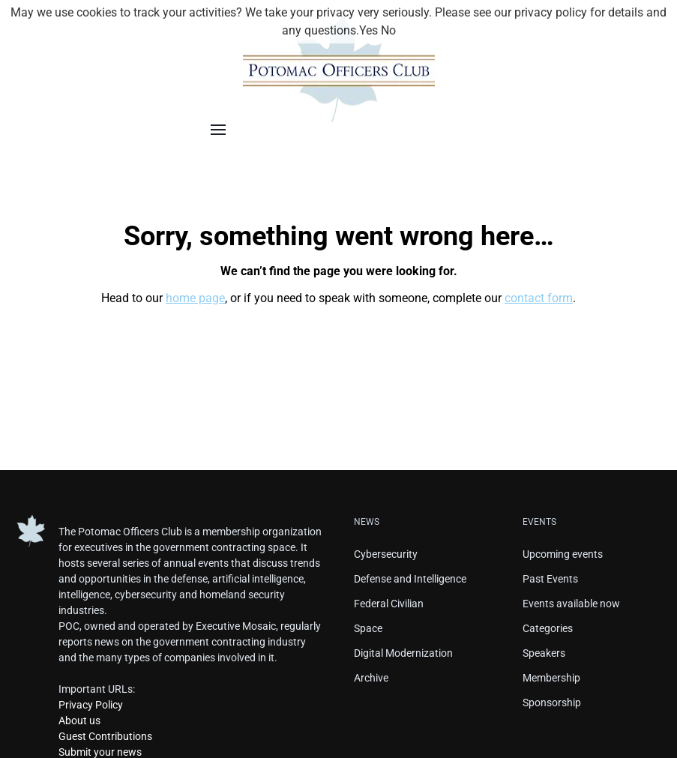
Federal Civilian (389, 604)
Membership (551, 678)
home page (195, 298)
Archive (371, 678)
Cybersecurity (386, 554)
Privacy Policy (90, 705)
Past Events (550, 579)
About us (79, 721)
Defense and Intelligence (410, 579)
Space (368, 628)
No (388, 30)
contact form (539, 298)
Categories (548, 628)
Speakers (544, 653)
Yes (368, 30)
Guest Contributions (105, 736)
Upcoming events (563, 554)
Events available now (571, 604)
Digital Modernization (403, 653)
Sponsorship (552, 703)
